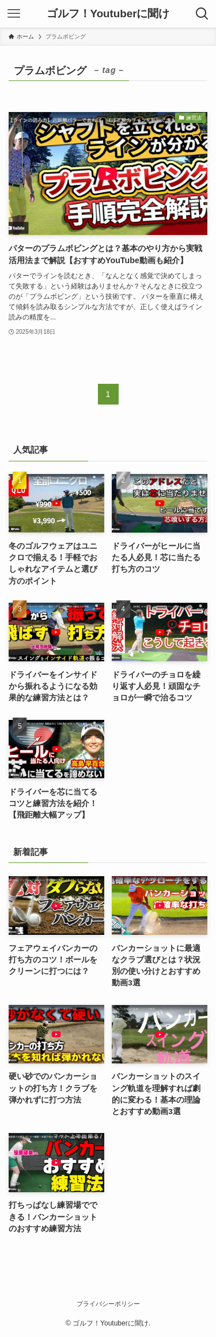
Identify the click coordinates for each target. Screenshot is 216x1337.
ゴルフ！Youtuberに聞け (108, 14)
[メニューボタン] (14, 14)
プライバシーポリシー (108, 1303)
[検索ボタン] (202, 14)
